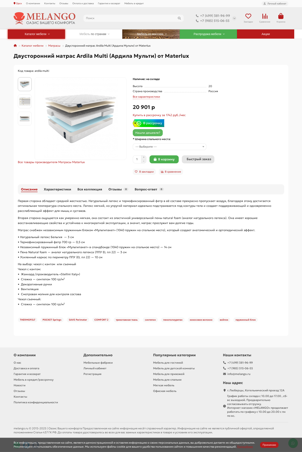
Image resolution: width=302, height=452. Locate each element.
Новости (19, 386)
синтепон (150, 320)
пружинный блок (246, 320)
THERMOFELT (27, 320)
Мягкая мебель (163, 386)
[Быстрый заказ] (198, 160)
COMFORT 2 (101, 320)
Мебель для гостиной (168, 363)
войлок (224, 320)
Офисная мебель (164, 391)
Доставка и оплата (26, 369)
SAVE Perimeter (78, 320)
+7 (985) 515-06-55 (211, 21)
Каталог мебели (32, 46)
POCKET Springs (52, 320)
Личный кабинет (95, 369)
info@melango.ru (238, 374)
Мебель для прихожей (168, 374)
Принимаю (269, 444)
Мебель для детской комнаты (174, 369)
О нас (17, 363)
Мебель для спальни (167, 380)
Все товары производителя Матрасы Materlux (51, 162)
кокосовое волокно (201, 320)
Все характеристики (146, 97)
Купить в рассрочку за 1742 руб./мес (159, 115)
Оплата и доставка (83, 3)
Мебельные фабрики (98, 363)
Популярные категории (174, 355)
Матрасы (54, 46)
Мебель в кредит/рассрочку (33, 380)
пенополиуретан (172, 320)
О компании (33, 3)
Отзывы (63, 3)
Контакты (49, 3)
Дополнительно (97, 355)
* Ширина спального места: (152, 139)
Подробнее (245, 446)
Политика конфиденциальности (36, 403)
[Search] (133, 18)
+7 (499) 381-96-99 (212, 16)
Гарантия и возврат (109, 3)
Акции (266, 34)
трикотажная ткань (127, 320)
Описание (29, 190)
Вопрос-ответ (149, 190)
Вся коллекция (89, 190)
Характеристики (57, 190)
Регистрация (92, 374)
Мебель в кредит (134, 3)
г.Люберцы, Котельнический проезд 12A (255, 391)
